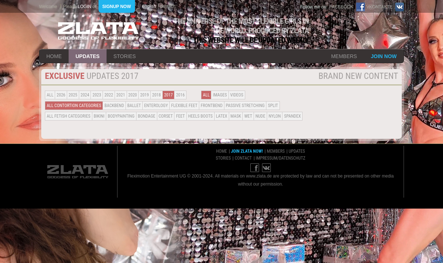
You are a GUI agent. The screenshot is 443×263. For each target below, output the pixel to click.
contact (243, 158)
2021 (120, 95)
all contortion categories (74, 105)
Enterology (156, 105)
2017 (168, 95)
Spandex (292, 116)
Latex (221, 116)
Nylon (275, 116)
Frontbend (212, 105)
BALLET (134, 105)
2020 (132, 95)
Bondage (146, 116)
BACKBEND (114, 105)
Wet (248, 116)
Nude (260, 116)
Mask (236, 116)
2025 (73, 95)
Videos (236, 95)
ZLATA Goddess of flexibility (98, 30)
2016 (180, 95)
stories (124, 56)
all (50, 95)
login (84, 6)
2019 (144, 95)
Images (220, 95)
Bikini (99, 116)
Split (273, 105)
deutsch (168, 6)
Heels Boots (200, 116)
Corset (166, 116)
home (54, 56)
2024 (85, 95)
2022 (108, 95)
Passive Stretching (245, 105)
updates (88, 56)
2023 (96, 95)
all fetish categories (68, 116)
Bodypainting (121, 116)
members (344, 56)
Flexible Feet (184, 105)
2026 (61, 95)
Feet (180, 116)
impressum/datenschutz (280, 158)
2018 (156, 95)
